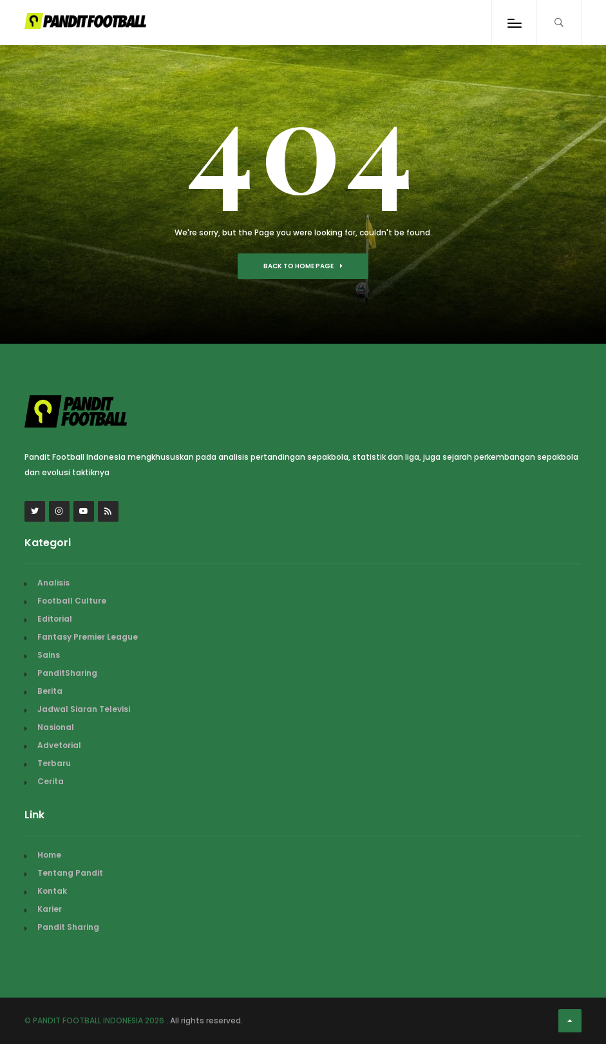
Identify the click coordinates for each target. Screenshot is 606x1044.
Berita (49, 690)
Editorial (54, 618)
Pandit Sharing (68, 926)
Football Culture (71, 600)
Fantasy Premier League (87, 636)
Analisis (53, 582)
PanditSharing (67, 672)
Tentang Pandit (70, 872)
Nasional (55, 727)
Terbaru (54, 763)
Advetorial (59, 745)
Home (49, 854)
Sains (48, 654)
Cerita (50, 781)
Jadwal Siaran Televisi (83, 709)
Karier (49, 908)
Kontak (52, 890)
